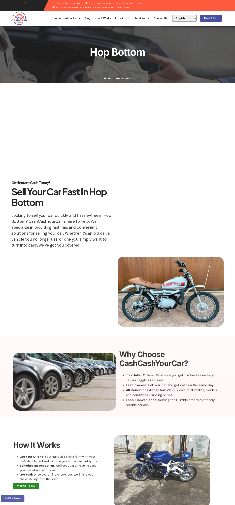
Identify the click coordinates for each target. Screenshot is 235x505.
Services (142, 18)
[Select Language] (184, 18)
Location (122, 18)
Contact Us (160, 18)
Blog (88, 18)
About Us (73, 18)
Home (57, 18)
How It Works (103, 18)
